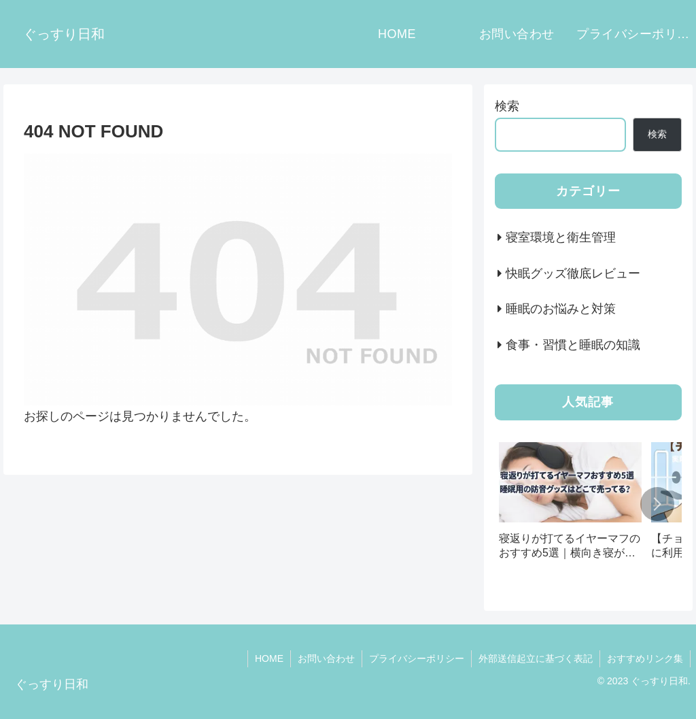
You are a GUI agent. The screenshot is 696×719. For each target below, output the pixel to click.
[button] (657, 504)
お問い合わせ (326, 658)
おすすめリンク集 (645, 658)
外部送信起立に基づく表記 (535, 658)
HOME (269, 658)
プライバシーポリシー (416, 658)
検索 (507, 106)
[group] (570, 506)
